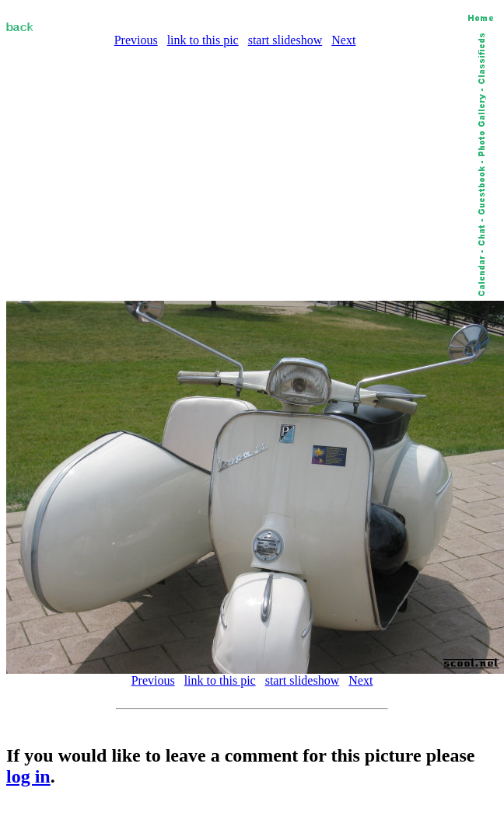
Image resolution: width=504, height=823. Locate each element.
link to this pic (203, 40)
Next (343, 40)
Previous (136, 40)
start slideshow (285, 40)
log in (28, 776)
